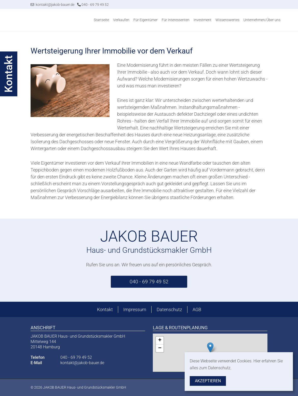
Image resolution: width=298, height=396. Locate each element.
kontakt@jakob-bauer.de (52, 5)
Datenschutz (169, 309)
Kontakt (105, 309)
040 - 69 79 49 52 (93, 5)
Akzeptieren (208, 380)
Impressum (134, 309)
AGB (197, 309)
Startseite (101, 20)
